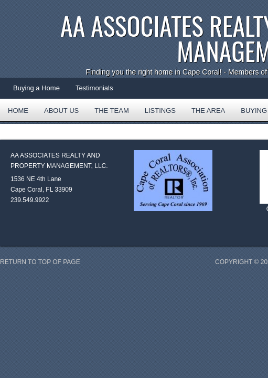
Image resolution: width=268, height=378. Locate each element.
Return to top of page (40, 262)
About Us (61, 110)
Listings (160, 110)
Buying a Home (36, 88)
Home (18, 110)
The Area (204, 114)
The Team (111, 110)
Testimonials (94, 88)
